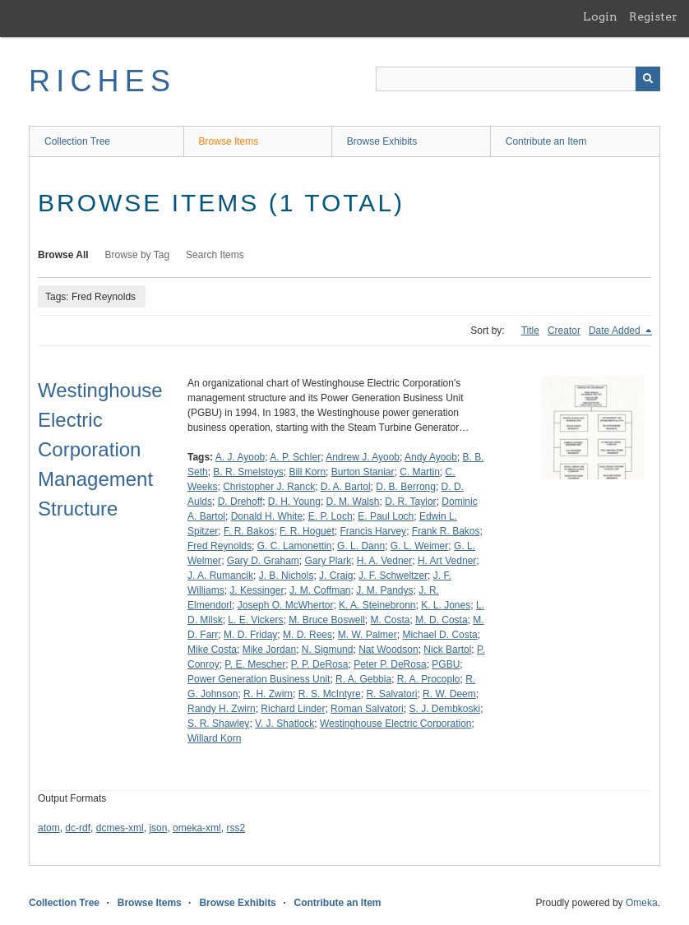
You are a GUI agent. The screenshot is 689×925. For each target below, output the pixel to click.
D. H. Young (294, 501)
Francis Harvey (373, 531)
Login (600, 16)
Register (653, 16)
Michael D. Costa (439, 635)
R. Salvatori (391, 694)
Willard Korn (214, 738)
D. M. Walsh (353, 501)
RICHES (102, 81)
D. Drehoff (240, 501)
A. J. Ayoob (240, 457)
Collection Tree (77, 141)
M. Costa (390, 620)
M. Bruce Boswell (327, 620)
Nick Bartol (447, 649)
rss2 (235, 828)
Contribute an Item (546, 141)
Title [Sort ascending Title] (530, 330)
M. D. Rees (307, 635)
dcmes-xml (120, 828)
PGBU (446, 664)
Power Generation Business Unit (258, 679)
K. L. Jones (445, 605)
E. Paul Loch (386, 516)
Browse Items (229, 141)
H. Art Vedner (447, 561)
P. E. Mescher (254, 664)
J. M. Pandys (384, 590)
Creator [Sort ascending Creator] (564, 330)
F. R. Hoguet (307, 531)
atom (49, 828)
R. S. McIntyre (329, 694)
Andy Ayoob (431, 457)
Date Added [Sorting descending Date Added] (616, 330)
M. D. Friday (250, 635)
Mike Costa (212, 649)
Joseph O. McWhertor (286, 605)
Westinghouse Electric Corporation (396, 723)
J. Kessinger (256, 590)
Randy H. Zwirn (221, 709)
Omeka (642, 903)
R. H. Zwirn (268, 694)
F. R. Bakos (249, 531)
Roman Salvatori (367, 709)
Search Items (215, 255)
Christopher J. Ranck (269, 487)
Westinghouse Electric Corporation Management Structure (100, 449)
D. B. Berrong (406, 487)
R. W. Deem (449, 694)
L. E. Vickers (255, 620)
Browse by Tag (137, 255)
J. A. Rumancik (220, 575)
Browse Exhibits (382, 141)
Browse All (63, 255)
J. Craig (336, 575)
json (158, 828)
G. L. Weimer (419, 546)
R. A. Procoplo (428, 679)
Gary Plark (328, 561)
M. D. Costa (441, 620)
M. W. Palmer (367, 635)
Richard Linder (293, 709)
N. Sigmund (328, 649)
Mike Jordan (269, 649)
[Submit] (648, 79)
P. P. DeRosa (320, 664)
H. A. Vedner (384, 561)
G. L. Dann (361, 546)
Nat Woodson (388, 649)
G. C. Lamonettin (294, 546)
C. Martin (420, 472)
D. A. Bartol (346, 487)
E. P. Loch (330, 516)
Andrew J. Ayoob (363, 457)
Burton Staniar (363, 472)
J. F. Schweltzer (393, 575)
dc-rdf (77, 828)
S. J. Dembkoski (444, 709)
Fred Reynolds (219, 546)
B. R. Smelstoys (248, 472)
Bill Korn (307, 472)
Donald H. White (267, 516)
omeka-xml (197, 828)
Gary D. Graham (263, 561)
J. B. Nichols (286, 575)
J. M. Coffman (319, 590)
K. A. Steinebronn (377, 605)
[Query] (518, 79)
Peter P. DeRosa (390, 664)
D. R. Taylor (410, 501)
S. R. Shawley (218, 723)
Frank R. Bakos (446, 531)
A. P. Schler (295, 457)
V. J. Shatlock (284, 723)
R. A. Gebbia (363, 679)
